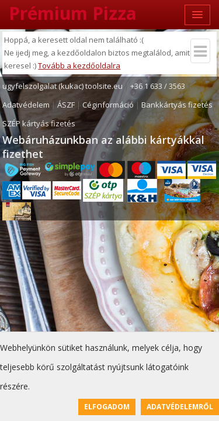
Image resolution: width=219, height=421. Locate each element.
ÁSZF (66, 104)
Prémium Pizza (73, 13)
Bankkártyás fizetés (177, 104)
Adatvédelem (26, 104)
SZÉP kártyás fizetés (38, 123)
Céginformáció (108, 104)
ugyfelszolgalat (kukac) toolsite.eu (62, 86)
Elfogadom (107, 407)
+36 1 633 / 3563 (157, 86)
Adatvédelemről (180, 407)
